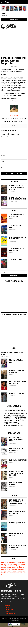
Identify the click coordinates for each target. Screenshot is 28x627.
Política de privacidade (9, 613)
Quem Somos (7, 605)
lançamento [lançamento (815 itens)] (3, 567)
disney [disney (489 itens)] (11, 566)
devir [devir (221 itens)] (9, 566)
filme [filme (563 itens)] (17, 566)
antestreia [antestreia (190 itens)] (6, 562)
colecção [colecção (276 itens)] (23, 564)
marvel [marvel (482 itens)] (13, 567)
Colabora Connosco (8, 609)
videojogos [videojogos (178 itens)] (12, 572)
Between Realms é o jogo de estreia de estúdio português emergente (15, 414)
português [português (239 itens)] (7, 571)
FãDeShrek (6, 410)
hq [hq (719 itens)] (19, 566)
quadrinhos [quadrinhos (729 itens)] (15, 571)
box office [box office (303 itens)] (12, 564)
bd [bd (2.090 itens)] (25, 562)
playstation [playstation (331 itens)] (10, 569)
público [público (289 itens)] (11, 571)
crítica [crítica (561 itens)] (5, 566)
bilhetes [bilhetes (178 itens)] (7, 564)
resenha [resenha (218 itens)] (20, 571)
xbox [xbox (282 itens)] (16, 572)
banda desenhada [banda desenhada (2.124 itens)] (21, 562)
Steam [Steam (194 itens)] (2, 572)
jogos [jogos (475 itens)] (21, 566)
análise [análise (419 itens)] (10, 562)
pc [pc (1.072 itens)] (7, 569)
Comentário (4, 136)
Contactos (6, 611)
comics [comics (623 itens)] (2, 566)
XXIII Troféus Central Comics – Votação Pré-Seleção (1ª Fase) (15, 418)
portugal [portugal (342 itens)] (3, 571)
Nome (3, 155)
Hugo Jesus (6, 420)
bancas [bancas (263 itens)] (15, 562)
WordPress (16, 620)
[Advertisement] (14, 42)
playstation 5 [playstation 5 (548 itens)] (22, 569)
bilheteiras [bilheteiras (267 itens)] (3, 564)
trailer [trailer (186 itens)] (8, 572)
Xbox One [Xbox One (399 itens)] (19, 572)
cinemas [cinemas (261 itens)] (19, 564)
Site (2, 167)
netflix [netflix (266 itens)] (16, 567)
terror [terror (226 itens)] (5, 572)
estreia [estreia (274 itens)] (14, 566)
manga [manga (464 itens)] (10, 567)
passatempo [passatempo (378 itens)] (3, 569)
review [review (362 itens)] (23, 571)
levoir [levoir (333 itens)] (7, 567)
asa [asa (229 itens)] (13, 562)
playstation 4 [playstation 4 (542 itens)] (16, 569)
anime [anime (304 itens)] (2, 562)
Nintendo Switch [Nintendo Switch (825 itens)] (22, 567)
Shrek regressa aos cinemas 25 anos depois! (15, 411)
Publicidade (6, 607)
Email (3, 161)
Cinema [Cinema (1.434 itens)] (15, 564)
